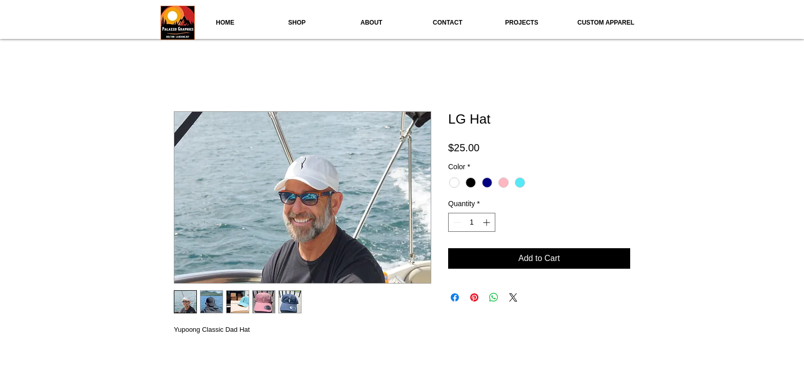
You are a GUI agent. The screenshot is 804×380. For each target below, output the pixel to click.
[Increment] (487, 222)
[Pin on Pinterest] (474, 297)
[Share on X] (513, 297)
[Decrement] (456, 222)
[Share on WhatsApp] (494, 297)
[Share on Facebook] (455, 297)
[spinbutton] (472, 222)
